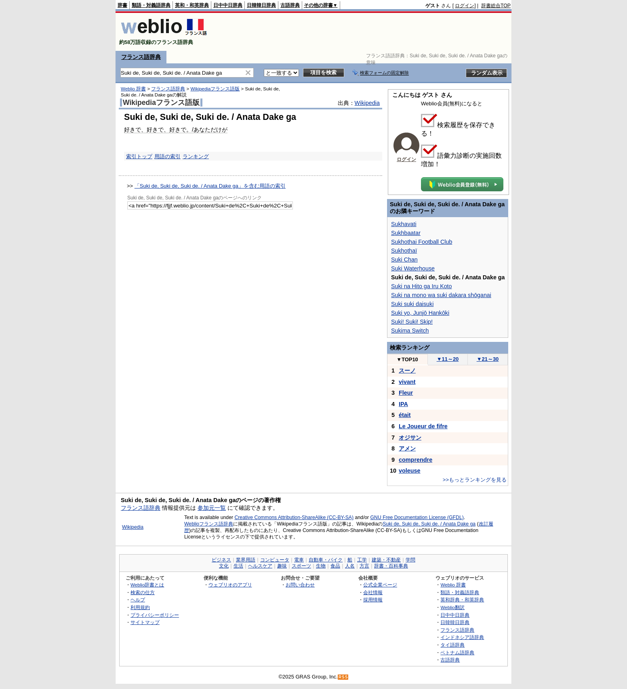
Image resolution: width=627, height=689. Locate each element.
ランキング (196, 156)
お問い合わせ (300, 584)
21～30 (488, 359)
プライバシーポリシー (154, 615)
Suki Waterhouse (413, 268)
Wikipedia (367, 103)
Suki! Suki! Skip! (412, 321)
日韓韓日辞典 (261, 5)
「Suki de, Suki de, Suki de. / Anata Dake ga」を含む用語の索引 (210, 186)
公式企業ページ (380, 584)
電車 (299, 559)
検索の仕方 (142, 592)
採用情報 (373, 599)
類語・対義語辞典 (151, 5)
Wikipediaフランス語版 (215, 88)
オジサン (410, 437)
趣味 (282, 565)
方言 (364, 565)
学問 (410, 559)
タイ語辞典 (452, 644)
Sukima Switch (410, 330)
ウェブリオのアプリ (230, 584)
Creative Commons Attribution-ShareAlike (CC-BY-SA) (293, 517)
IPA (403, 404)
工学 (362, 559)
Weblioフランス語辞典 (208, 524)
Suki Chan (404, 259)
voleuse (410, 470)
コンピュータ (274, 559)
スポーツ (301, 565)
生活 (238, 565)
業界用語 (245, 559)
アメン (407, 448)
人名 (350, 565)
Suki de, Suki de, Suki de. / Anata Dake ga (429, 524)
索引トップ (139, 156)
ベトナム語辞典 (457, 652)
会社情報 (373, 592)
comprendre (415, 460)
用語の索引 (167, 156)
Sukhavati (404, 224)
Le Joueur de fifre (423, 426)
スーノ (407, 370)
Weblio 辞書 (133, 88)
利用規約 (140, 607)
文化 (224, 565)
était (405, 415)
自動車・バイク (326, 559)
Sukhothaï (404, 250)
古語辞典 (290, 5)
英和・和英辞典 (192, 5)
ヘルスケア (260, 565)
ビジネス (221, 559)
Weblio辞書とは (147, 584)
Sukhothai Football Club (421, 242)
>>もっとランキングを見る (475, 480)
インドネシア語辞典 (462, 637)
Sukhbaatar (406, 233)
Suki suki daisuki (412, 304)
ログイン (464, 5)
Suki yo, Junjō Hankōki (420, 313)
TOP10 (407, 359)
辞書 (122, 5)
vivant (407, 382)
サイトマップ (145, 622)
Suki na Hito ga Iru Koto (421, 286)
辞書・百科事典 (391, 565)
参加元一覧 (212, 508)
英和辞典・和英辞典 (462, 599)
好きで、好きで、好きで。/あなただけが (175, 129)
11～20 (448, 359)
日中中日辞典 (227, 5)
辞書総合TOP (496, 5)
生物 (321, 565)
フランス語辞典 (141, 57)
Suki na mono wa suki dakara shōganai (441, 295)
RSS (343, 677)
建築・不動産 (386, 559)
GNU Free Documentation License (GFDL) (417, 517)
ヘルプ (137, 599)
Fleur (406, 393)
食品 (335, 565)
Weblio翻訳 (452, 607)
